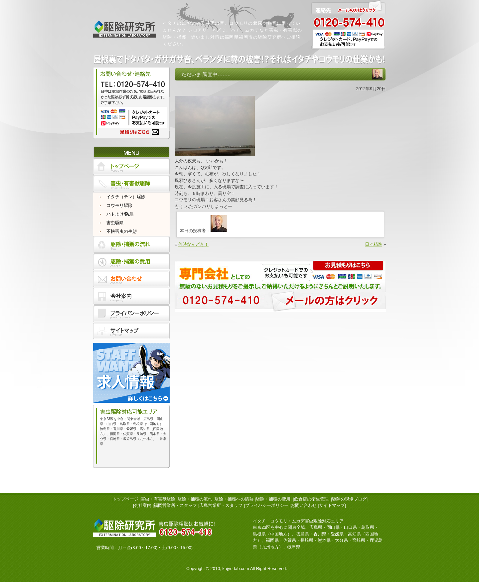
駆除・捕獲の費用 (273, 499)
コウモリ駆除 (119, 205)
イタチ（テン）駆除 (125, 196)
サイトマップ (332, 505)
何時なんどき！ (193, 244)
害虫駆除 (115, 222)
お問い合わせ (304, 505)
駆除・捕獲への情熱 (234, 499)
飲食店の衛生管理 (311, 499)
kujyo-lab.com (236, 568)
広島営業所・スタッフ (220, 505)
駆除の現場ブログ (349, 499)
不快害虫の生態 (121, 231)
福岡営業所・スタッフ (175, 505)
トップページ (125, 499)
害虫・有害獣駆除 (158, 499)
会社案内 (142, 505)
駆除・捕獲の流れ (195, 499)
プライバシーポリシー (266, 505)
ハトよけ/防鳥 (120, 214)
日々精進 (373, 244)
